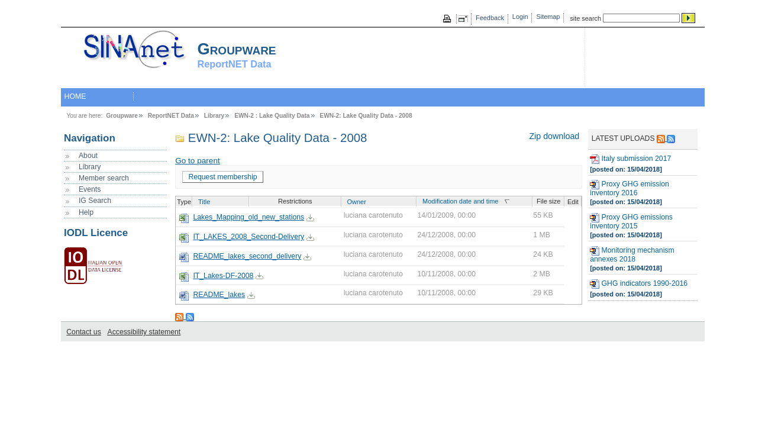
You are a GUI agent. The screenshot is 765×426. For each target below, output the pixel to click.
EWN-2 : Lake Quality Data (271, 115)
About (88, 155)
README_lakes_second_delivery (247, 256)
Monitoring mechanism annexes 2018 (632, 254)
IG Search (95, 200)
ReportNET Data (171, 115)
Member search (104, 178)
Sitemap (548, 16)
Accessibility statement (144, 332)
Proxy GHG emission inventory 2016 (629, 188)
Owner (356, 201)
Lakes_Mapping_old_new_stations (248, 217)
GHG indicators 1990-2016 (638, 284)
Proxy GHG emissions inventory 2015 (631, 221)
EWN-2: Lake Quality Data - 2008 (365, 115)
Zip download (554, 136)
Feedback (490, 17)
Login (520, 16)
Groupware (122, 115)
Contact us (83, 332)
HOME (75, 96)
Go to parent (197, 160)
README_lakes (219, 295)
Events (90, 189)
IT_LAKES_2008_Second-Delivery (248, 237)
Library (214, 115)
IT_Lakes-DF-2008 (223, 276)
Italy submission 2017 (630, 159)
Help (86, 212)
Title (204, 201)
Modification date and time (460, 201)
